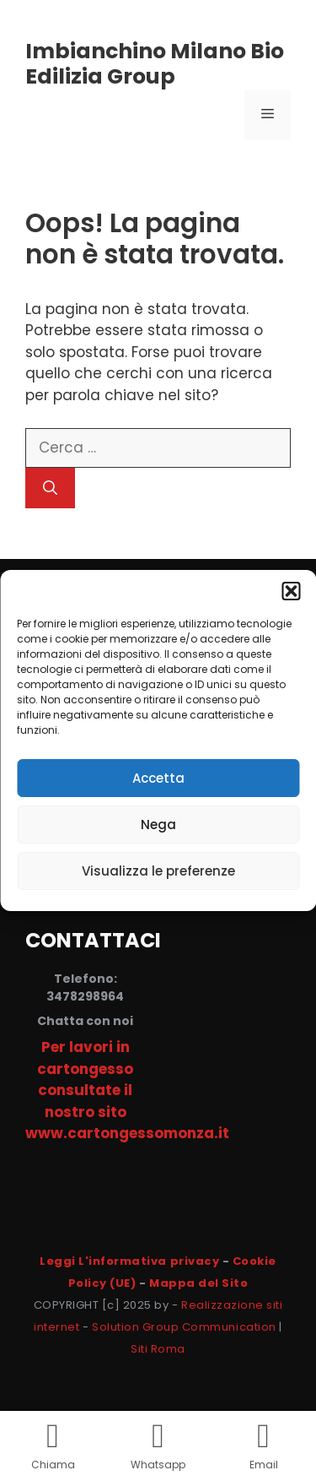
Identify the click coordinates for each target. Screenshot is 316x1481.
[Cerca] (50, 488)
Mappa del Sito (198, 1283)
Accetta (158, 778)
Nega (158, 824)
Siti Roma (158, 1349)
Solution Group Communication (184, 1327)
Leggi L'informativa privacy (129, 1261)
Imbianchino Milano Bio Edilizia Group (154, 63)
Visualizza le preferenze (158, 871)
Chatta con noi (85, 1020)
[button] (290, 591)
